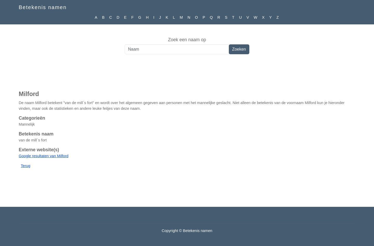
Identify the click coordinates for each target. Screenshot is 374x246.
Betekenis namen (43, 7)
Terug (25, 166)
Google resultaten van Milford (43, 156)
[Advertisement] (187, 75)
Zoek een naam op (187, 39)
